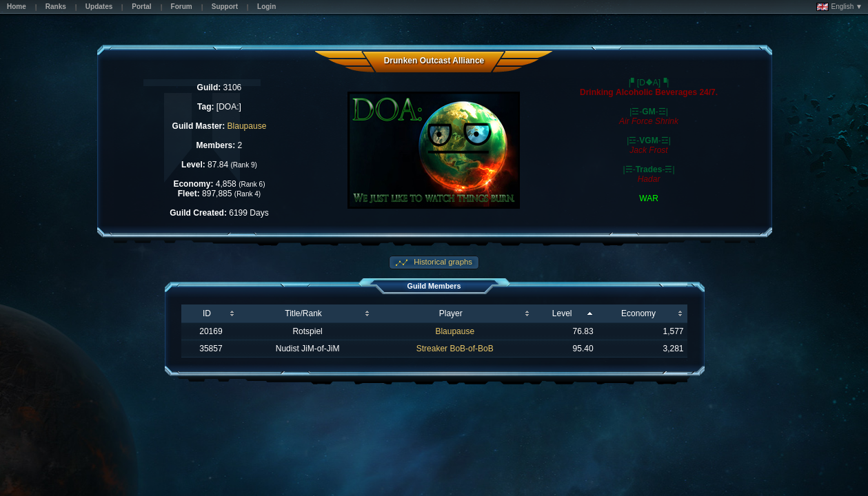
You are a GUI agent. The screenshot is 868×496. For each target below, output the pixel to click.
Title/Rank (303, 313)
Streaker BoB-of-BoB (455, 348)
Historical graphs (442, 262)
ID (207, 313)
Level (562, 313)
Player (451, 313)
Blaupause (247, 126)
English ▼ (839, 7)
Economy (638, 313)
